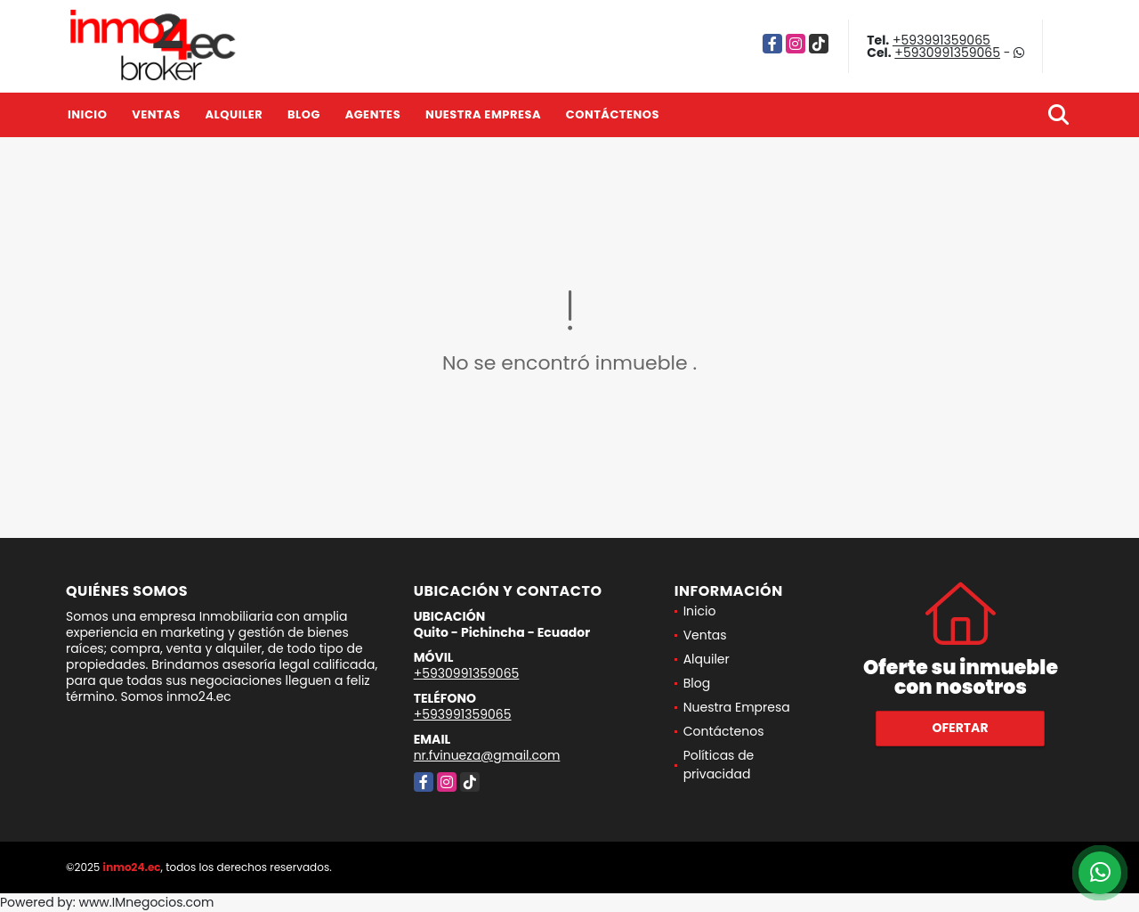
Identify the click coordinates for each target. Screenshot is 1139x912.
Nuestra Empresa (483, 114)
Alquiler (234, 114)
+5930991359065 (947, 52)
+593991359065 (941, 40)
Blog (303, 114)
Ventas (156, 114)
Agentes (373, 114)
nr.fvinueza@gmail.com (487, 755)
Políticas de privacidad (719, 764)
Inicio (87, 114)
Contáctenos (612, 114)
